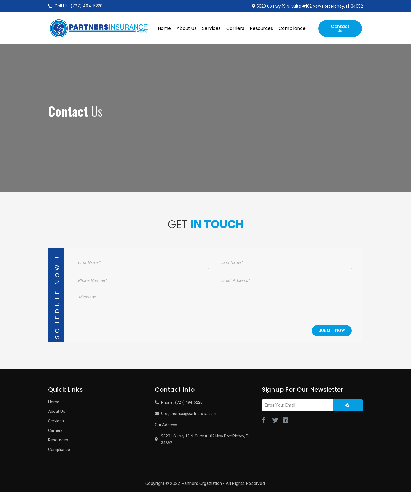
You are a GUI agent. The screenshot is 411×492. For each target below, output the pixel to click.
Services (211, 28)
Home (164, 28)
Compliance (292, 28)
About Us (187, 28)
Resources (261, 28)
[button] (340, 28)
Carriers (235, 28)
